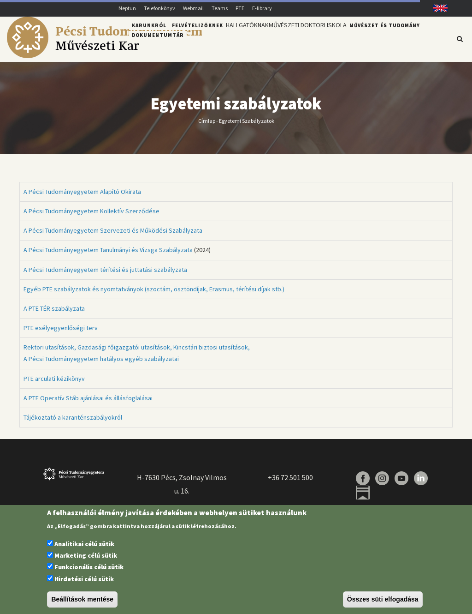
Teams (220, 8)
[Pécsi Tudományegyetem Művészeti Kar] (104, 56)
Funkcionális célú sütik (89, 567)
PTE (240, 8)
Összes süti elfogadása (383, 599)
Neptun (127, 8)
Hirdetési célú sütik (84, 579)
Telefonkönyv (159, 8)
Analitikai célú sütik (84, 544)
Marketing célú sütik (85, 555)
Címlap (206, 125)
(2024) (117, 255)
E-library (262, 8)
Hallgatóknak (250, 38)
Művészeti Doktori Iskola (318, 38)
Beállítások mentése (82, 599)
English (437, 8)
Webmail (193, 8)
